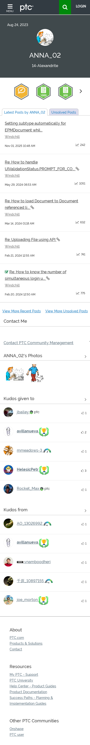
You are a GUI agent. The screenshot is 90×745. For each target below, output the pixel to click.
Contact (16, 649)
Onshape (17, 729)
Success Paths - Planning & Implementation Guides (31, 700)
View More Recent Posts (21, 311)
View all (45, 399)
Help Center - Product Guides (33, 686)
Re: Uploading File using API (30, 239)
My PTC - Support (24, 675)
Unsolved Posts (63, 112)
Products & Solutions (26, 643)
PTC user (17, 735)
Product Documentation (28, 692)
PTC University (21, 680)
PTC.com (17, 638)
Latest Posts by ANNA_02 (24, 112)
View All (45, 356)
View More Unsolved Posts (66, 311)
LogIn (81, 6)
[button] (15, 373)
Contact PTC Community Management (38, 343)
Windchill (12, 137)
